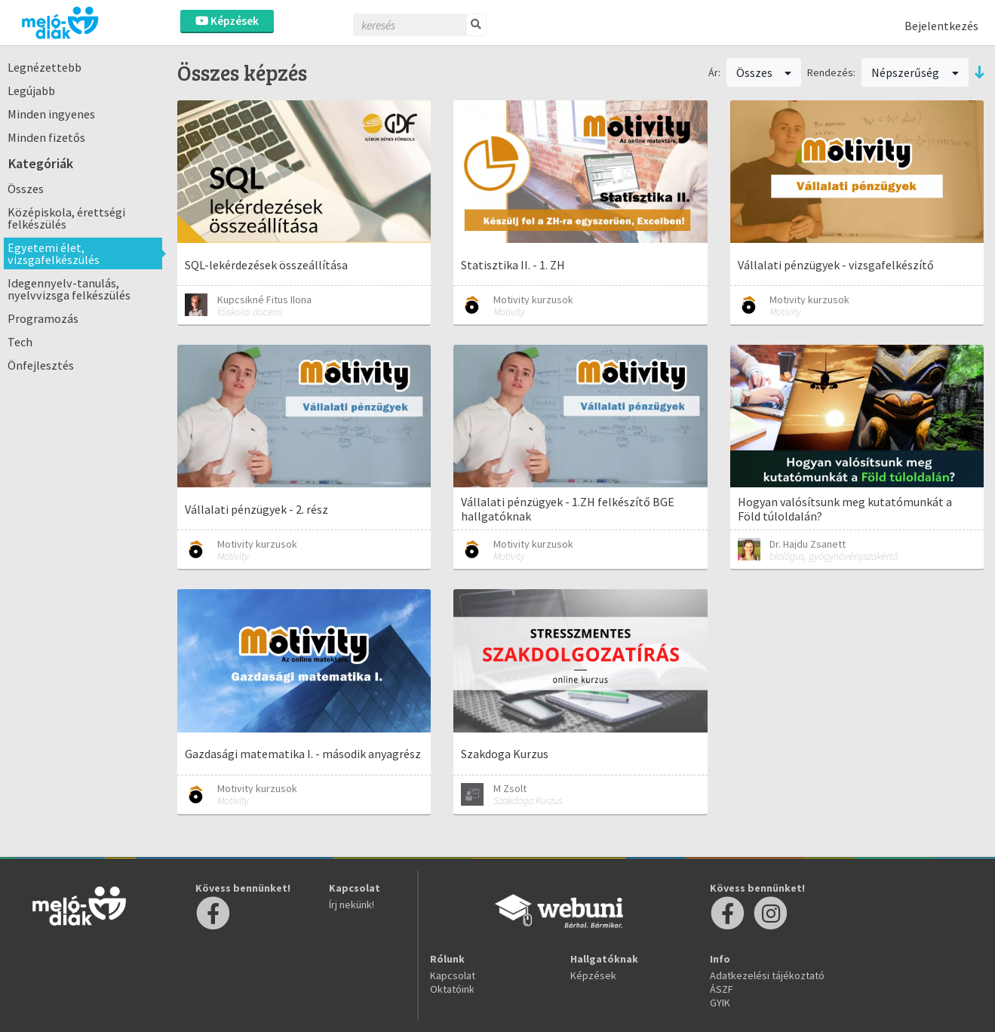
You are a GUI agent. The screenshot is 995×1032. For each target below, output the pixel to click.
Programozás (43, 318)
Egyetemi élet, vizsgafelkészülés (54, 253)
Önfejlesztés (41, 365)
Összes (26, 188)
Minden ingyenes (51, 113)
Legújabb (31, 90)
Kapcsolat (452, 975)
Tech (20, 341)
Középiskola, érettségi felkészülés (66, 218)
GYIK (720, 1002)
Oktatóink (452, 989)
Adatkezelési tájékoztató (767, 975)
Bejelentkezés (941, 25)
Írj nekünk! (351, 904)
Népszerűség (915, 72)
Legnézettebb (44, 67)
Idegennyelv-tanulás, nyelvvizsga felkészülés (69, 289)
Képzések (227, 21)
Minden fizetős (46, 137)
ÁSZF (721, 989)
